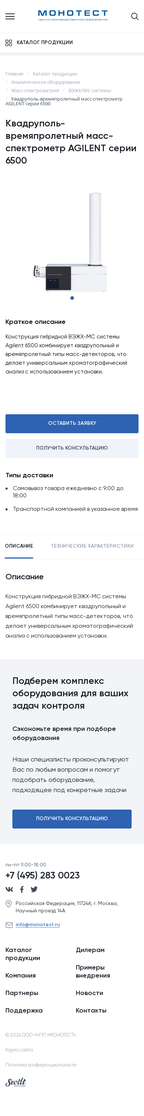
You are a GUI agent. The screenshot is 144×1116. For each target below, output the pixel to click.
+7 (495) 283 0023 (42, 876)
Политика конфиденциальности (41, 1065)
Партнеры (21, 993)
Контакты (91, 1010)
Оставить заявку (72, 423)
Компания (20, 975)
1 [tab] (72, 298)
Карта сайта (19, 1050)
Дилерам (90, 950)
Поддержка (24, 1010)
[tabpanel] (72, 242)
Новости (89, 993)
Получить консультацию (72, 448)
